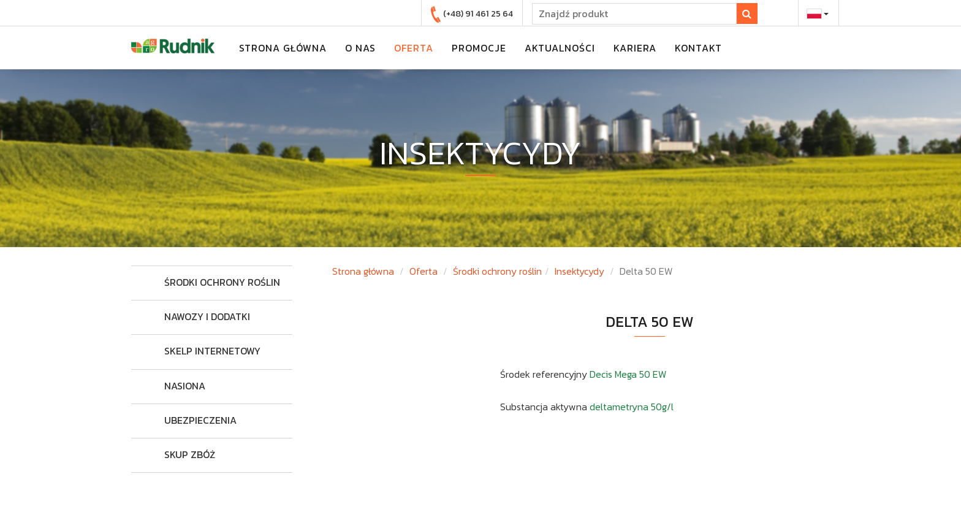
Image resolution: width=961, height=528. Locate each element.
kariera (634, 47)
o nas (360, 47)
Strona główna (363, 271)
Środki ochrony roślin (497, 271)
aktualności (560, 47)
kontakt (698, 47)
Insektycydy (579, 271)
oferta (413, 47)
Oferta (423, 271)
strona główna (283, 47)
